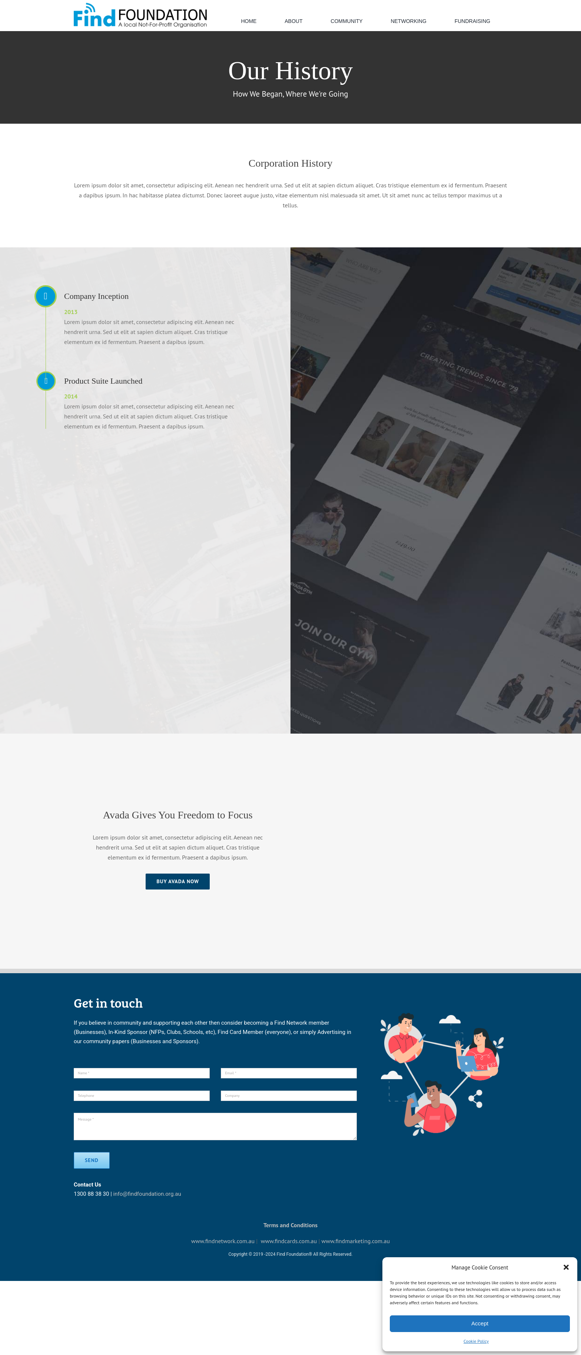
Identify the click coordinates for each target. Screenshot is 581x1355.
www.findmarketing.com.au (356, 1241)
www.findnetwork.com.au (223, 1241)
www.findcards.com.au (289, 1241)
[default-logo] (140, 5)
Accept (479, 1323)
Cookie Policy (476, 1341)
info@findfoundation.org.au (147, 1194)
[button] (566, 1267)
